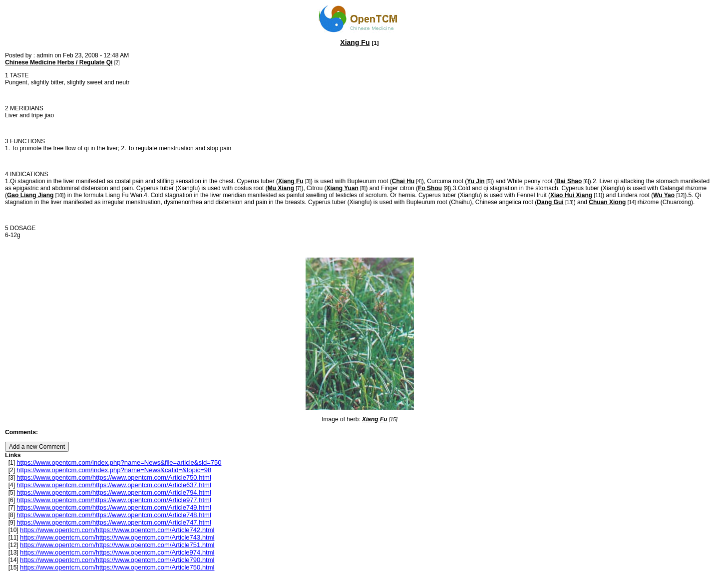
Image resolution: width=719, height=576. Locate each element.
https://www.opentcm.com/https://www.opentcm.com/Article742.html (117, 530)
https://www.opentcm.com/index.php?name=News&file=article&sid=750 (118, 462)
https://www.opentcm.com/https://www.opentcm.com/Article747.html (113, 522)
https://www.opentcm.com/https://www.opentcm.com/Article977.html (113, 500)
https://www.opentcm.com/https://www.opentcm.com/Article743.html (117, 537)
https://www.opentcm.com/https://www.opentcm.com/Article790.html (117, 560)
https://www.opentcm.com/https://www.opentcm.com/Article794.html (113, 492)
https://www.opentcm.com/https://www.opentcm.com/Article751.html (117, 545)
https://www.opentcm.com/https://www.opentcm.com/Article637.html (113, 485)
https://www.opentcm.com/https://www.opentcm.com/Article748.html (113, 515)
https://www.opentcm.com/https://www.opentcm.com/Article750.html (113, 477)
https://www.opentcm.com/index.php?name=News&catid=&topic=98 (113, 470)
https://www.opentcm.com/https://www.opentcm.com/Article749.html (113, 507)
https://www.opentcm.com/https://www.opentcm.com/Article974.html (117, 552)
